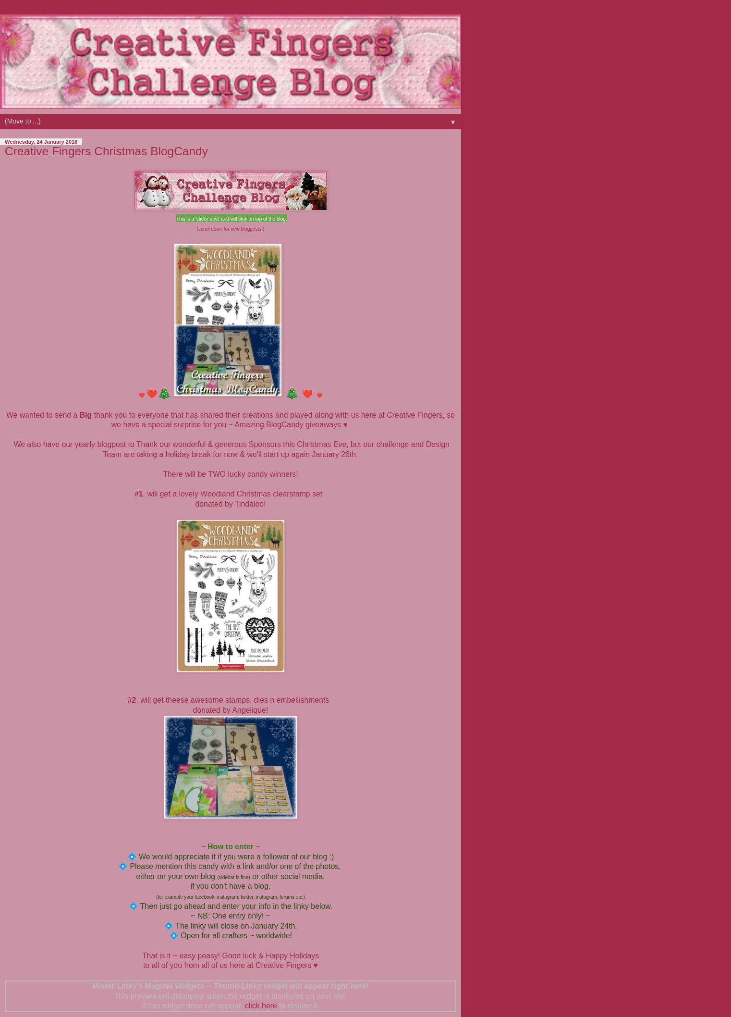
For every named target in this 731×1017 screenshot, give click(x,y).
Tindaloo (249, 504)
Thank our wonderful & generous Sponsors (208, 444)
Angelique (249, 710)
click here (261, 1006)
